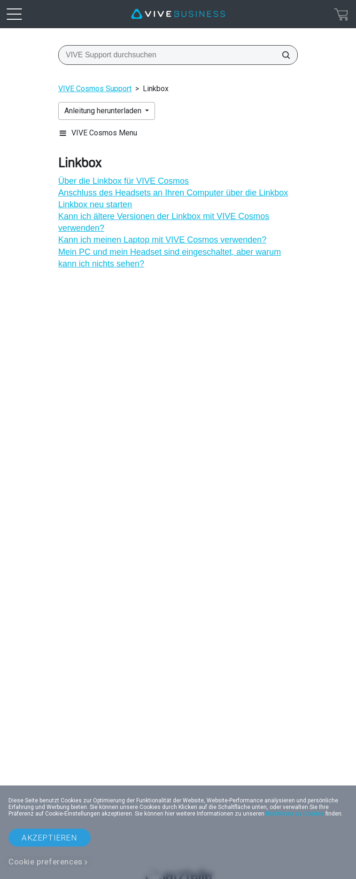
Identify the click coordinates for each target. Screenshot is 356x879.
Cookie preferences (45, 861)
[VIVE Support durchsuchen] (283, 55)
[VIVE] (178, 14)
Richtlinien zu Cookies (295, 813)
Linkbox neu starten (95, 204)
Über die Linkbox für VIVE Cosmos (123, 181)
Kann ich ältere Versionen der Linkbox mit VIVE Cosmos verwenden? (163, 222)
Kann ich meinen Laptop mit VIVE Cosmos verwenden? (162, 239)
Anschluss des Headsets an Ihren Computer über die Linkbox (173, 192)
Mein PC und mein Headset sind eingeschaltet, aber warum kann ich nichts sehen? (169, 257)
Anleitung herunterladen (103, 110)
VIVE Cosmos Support (95, 88)
